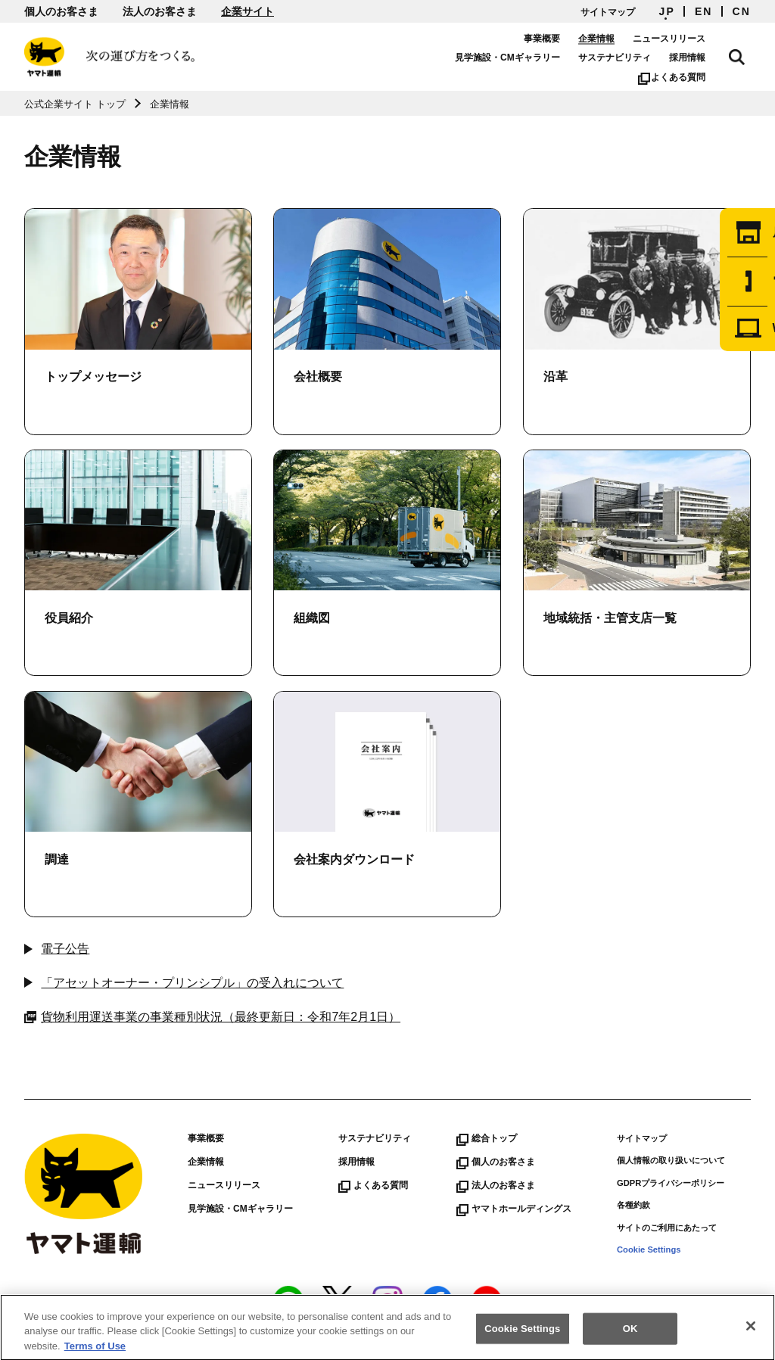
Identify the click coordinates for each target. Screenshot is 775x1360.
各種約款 (633, 1204)
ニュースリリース (681, 38)
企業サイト (247, 11)
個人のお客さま (61, 11)
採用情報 (699, 57)
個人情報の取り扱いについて (671, 1160)
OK (630, 1337)
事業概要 (554, 38)
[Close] (750, 1335)
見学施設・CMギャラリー (519, 57)
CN (742, 11)
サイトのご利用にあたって (667, 1227)
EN (704, 11)
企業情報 (608, 39)
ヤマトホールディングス (513, 1208)
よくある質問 (683, 77)
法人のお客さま (160, 11)
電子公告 (65, 948)
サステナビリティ (626, 57)
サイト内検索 (743, 54)
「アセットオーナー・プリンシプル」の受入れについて (192, 982)
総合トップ (486, 1138)
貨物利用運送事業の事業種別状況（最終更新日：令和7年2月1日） (212, 1017)
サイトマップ (607, 12)
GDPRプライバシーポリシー (670, 1182)
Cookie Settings (649, 1249)
